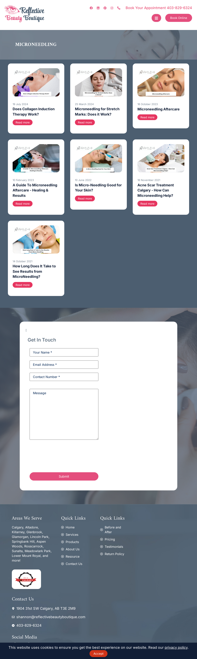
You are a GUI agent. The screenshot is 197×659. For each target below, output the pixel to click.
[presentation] (60, 456)
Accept (98, 653)
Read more (23, 122)
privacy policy (176, 647)
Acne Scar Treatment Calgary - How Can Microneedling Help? (155, 190)
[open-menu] (156, 18)
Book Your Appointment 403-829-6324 (159, 8)
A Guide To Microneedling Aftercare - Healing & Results (35, 190)
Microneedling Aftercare (158, 109)
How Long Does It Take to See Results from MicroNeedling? (34, 271)
